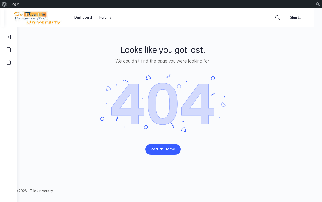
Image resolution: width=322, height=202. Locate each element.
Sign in (303, 17)
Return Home (169, 149)
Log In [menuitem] (15, 4)
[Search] (286, 18)
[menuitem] (4, 4)
